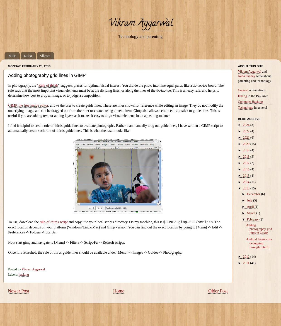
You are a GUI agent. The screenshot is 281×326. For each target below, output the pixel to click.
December (254, 194)
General (243, 90)
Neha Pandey (246, 76)
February (253, 219)
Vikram (45, 56)
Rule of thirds (48, 85)
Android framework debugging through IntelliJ (259, 243)
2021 (246, 137)
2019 (246, 150)
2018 (246, 156)
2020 (246, 144)
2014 (246, 182)
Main (12, 56)
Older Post (218, 290)
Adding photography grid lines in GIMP (259, 229)
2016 (246, 169)
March (251, 213)
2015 (246, 175)
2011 (246, 263)
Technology (245, 107)
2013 (246, 188)
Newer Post (18, 290)
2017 (246, 163)
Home (118, 290)
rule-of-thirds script (54, 222)
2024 (246, 125)
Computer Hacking (250, 101)
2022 (246, 131)
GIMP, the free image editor (28, 105)
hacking (24, 274)
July (250, 200)
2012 (246, 256)
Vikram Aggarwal (140, 23)
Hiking (242, 96)
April (251, 206)
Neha (28, 56)
